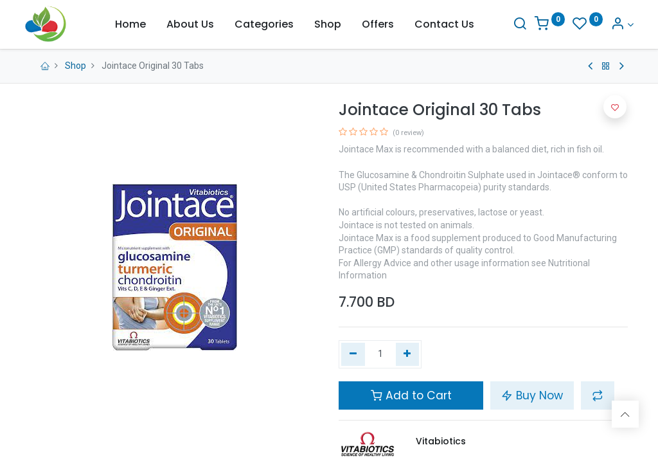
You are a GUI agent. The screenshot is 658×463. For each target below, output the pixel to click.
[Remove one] (353, 354)
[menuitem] (130, 24)
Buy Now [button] (532, 395)
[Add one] (408, 354)
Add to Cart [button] (411, 395)
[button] (597, 395)
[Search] (513, 25)
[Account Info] (616, 25)
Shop (75, 65)
